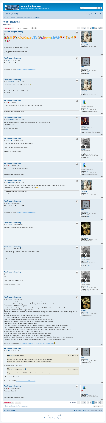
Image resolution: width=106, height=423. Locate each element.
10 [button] (96, 28)
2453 (87, 69)
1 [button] (84, 28)
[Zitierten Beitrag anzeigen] (26, 355)
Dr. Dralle (83, 235)
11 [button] (99, 28)
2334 (87, 238)
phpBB (47, 414)
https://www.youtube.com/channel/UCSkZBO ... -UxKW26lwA (37, 343)
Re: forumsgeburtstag (13, 32)
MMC (82, 66)
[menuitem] (16, 14)
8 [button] (90, 28)
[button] (78, 28)
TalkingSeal (84, 42)
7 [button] (88, 28)
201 (87, 129)
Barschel (83, 149)
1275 (87, 108)
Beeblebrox (84, 126)
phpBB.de (60, 416)
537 (87, 44)
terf (10, 24)
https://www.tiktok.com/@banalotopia (25, 69)
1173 (87, 153)
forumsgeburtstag (11, 22)
